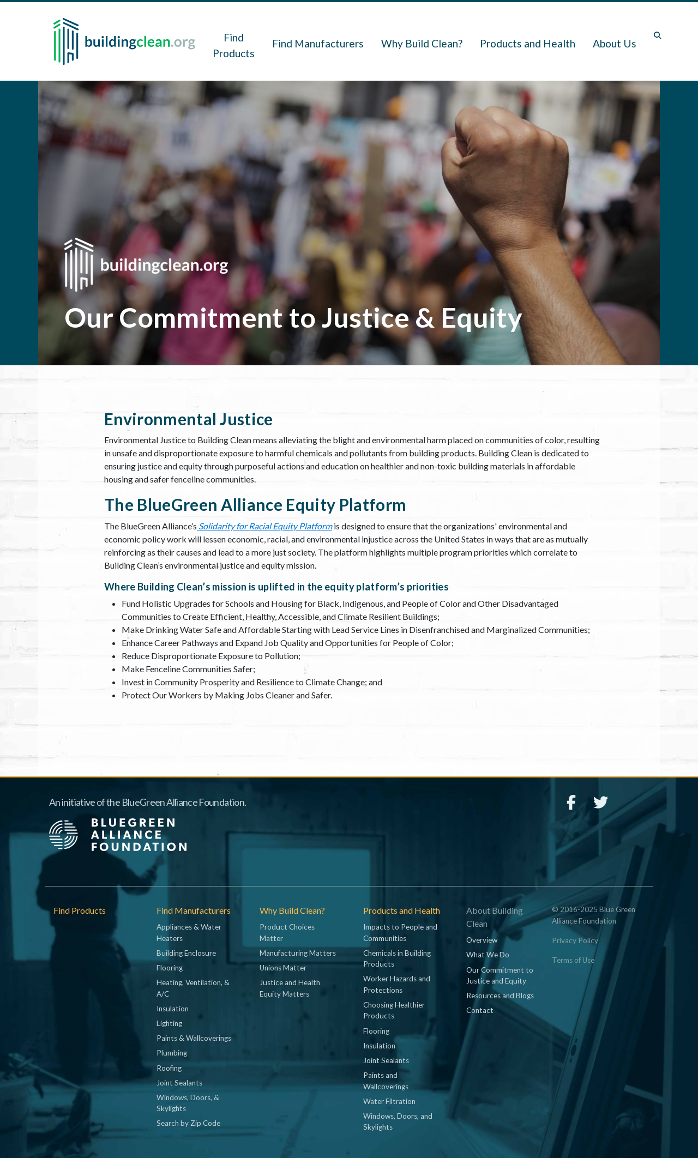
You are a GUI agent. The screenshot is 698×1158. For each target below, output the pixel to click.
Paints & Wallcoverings (194, 1038)
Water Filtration (389, 1101)
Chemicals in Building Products (397, 958)
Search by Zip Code (188, 1123)
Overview (481, 940)
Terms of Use (573, 960)
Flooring (170, 967)
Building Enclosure (186, 953)
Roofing (169, 1068)
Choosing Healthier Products (394, 1010)
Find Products (234, 45)
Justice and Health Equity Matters (290, 988)
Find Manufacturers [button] (318, 43)
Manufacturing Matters (298, 953)
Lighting (169, 1023)
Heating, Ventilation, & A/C (193, 988)
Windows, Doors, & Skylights (188, 1103)
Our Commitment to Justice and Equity (499, 975)
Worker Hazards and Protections (396, 984)
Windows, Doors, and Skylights (397, 1121)
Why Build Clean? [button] (421, 43)
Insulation (173, 1008)
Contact (480, 1010)
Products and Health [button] (527, 43)
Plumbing (172, 1052)
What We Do (487, 954)
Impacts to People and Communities (400, 932)
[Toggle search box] (657, 35)
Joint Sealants (179, 1082)
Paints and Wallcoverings (385, 1080)
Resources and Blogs (500, 995)
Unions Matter (283, 967)
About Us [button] (614, 43)
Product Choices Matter (287, 932)
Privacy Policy (575, 940)
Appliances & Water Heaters (189, 932)
